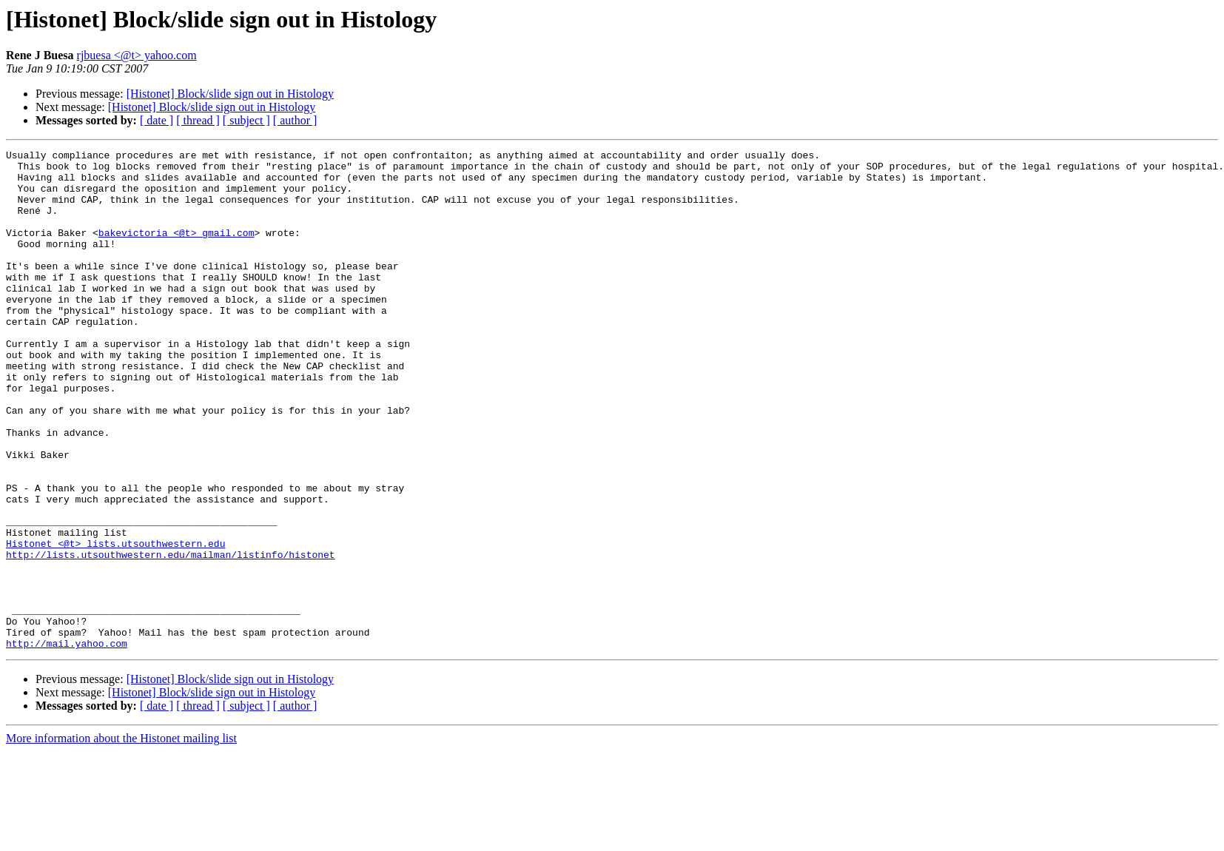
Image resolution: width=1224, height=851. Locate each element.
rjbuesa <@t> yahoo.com (137, 55)
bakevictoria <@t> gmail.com (176, 250)
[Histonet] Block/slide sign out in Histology (230, 93)
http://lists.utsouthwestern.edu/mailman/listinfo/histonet (170, 636)
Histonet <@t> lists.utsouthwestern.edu (115, 623)
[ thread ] (198, 120)
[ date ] (156, 120)
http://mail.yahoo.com (66, 743)
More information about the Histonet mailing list (121, 838)
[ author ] (295, 120)
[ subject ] (246, 120)
